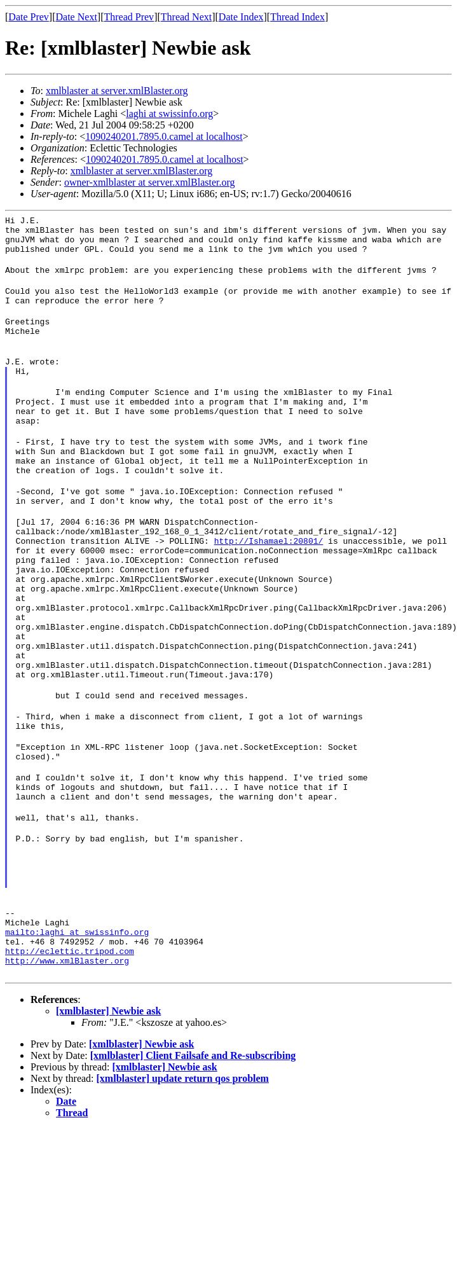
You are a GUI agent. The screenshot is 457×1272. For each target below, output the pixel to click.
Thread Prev (129, 16)
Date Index (241, 16)
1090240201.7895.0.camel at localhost (164, 136)
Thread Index (297, 16)
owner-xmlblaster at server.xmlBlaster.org (149, 182)
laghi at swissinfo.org (169, 113)
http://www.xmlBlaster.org (67, 1069)
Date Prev (28, 16)
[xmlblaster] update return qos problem (183, 1187)
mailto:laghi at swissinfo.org (77, 1034)
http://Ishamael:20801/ (214, 588)
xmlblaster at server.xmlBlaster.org (117, 90)
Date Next (76, 16)
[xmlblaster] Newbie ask (108, 1119)
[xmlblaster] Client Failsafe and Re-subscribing (193, 1164)
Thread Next (186, 16)
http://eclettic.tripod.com (69, 1057)
